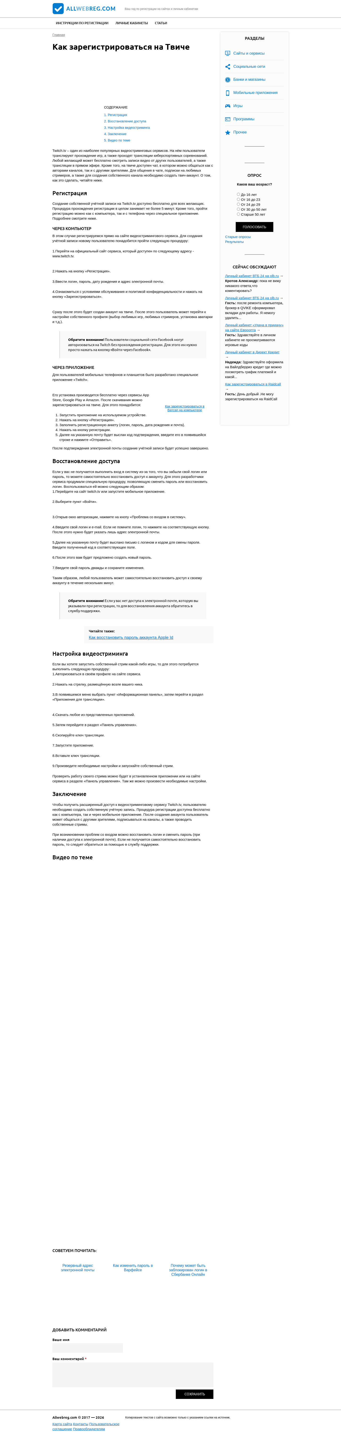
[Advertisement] (127, 79)
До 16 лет (249, 195)
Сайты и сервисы (249, 53)
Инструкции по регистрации (82, 23)
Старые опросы (238, 237)
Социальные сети (249, 66)
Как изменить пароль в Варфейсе (133, 1268)
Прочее (240, 132)
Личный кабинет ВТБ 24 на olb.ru (252, 276)
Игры (238, 106)
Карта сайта (62, 1424)
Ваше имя (60, 1339)
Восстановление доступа (127, 121)
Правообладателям (89, 1429)
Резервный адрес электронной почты (77, 1268)
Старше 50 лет (253, 214)
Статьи (161, 23)
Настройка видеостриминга (129, 127)
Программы (243, 119)
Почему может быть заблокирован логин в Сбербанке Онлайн (188, 1270)
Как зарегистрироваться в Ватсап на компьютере (184, 408)
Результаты (234, 242)
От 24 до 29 (250, 204)
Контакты (80, 1424)
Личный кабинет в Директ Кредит (252, 352)
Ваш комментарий (69, 1359)
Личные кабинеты (131, 23)
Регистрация (117, 115)
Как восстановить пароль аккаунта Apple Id (131, 637)
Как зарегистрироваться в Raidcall (253, 384)
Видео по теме (119, 140)
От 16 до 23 (250, 200)
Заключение (117, 134)
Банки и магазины (249, 79)
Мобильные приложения (255, 92)
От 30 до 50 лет (254, 209)
